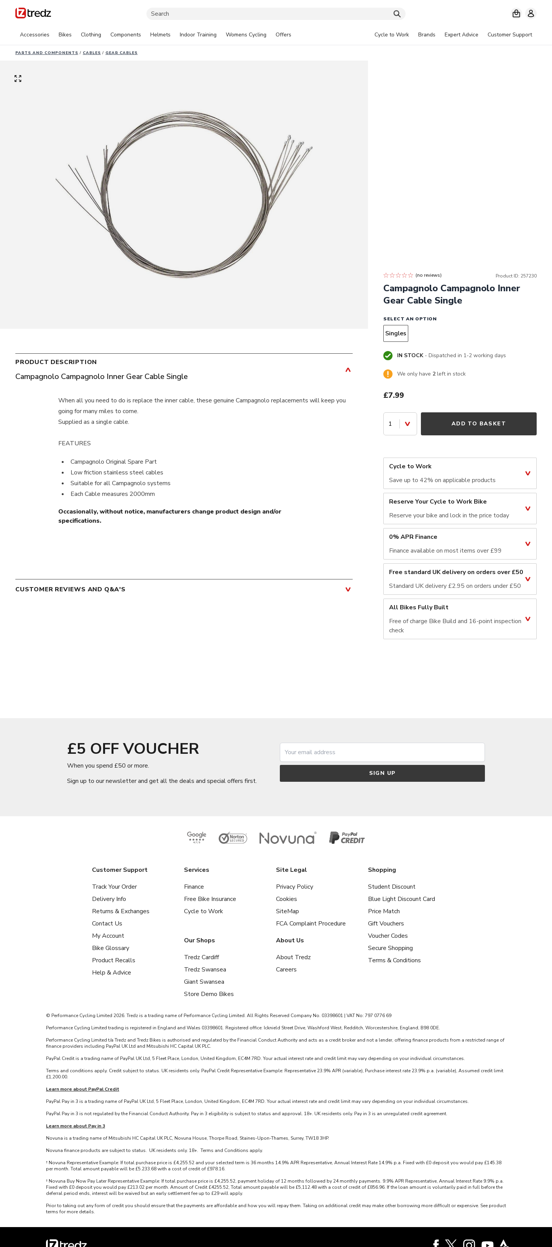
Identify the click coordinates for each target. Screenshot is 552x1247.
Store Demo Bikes (209, 994)
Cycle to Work (203, 911)
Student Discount (392, 887)
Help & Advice (111, 972)
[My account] (531, 13)
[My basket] (516, 13)
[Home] (33, 14)
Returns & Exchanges (121, 911)
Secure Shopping (390, 948)
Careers (286, 969)
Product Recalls (113, 960)
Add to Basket (479, 423)
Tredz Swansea (205, 969)
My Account (108, 936)
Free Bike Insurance (210, 899)
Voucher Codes (388, 936)
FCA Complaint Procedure (311, 923)
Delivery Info (109, 899)
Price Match (384, 911)
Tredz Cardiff (201, 957)
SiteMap (287, 911)
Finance (194, 887)
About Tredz (293, 957)
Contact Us (107, 923)
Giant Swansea (204, 982)
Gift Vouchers (386, 923)
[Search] (276, 14)
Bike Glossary (110, 948)
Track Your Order (114, 887)
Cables (92, 53)
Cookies (286, 899)
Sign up (382, 773)
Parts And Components (46, 53)
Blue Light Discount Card (401, 899)
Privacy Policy (294, 887)
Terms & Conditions (394, 960)
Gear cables (121, 53)
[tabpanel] (155, 35)
